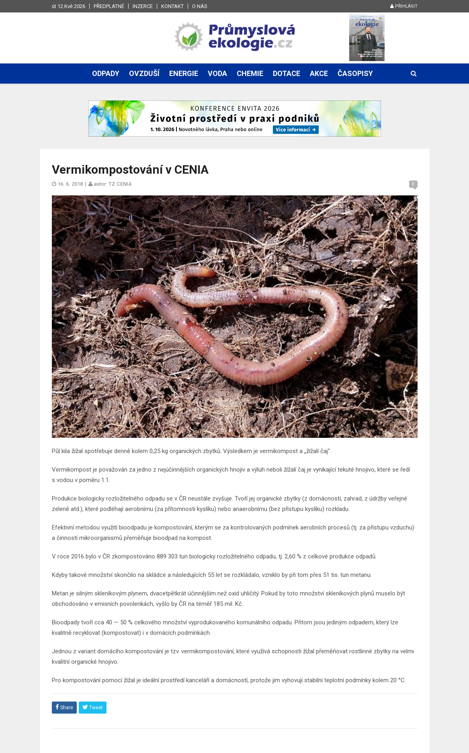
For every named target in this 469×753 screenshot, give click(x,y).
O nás (199, 6)
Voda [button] (217, 73)
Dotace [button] (286, 73)
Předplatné (109, 6)
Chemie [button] (250, 73)
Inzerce (143, 6)
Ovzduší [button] (144, 73)
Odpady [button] (105, 73)
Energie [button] (183, 73)
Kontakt (172, 6)
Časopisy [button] (355, 73)
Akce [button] (319, 73)
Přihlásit (404, 6)
